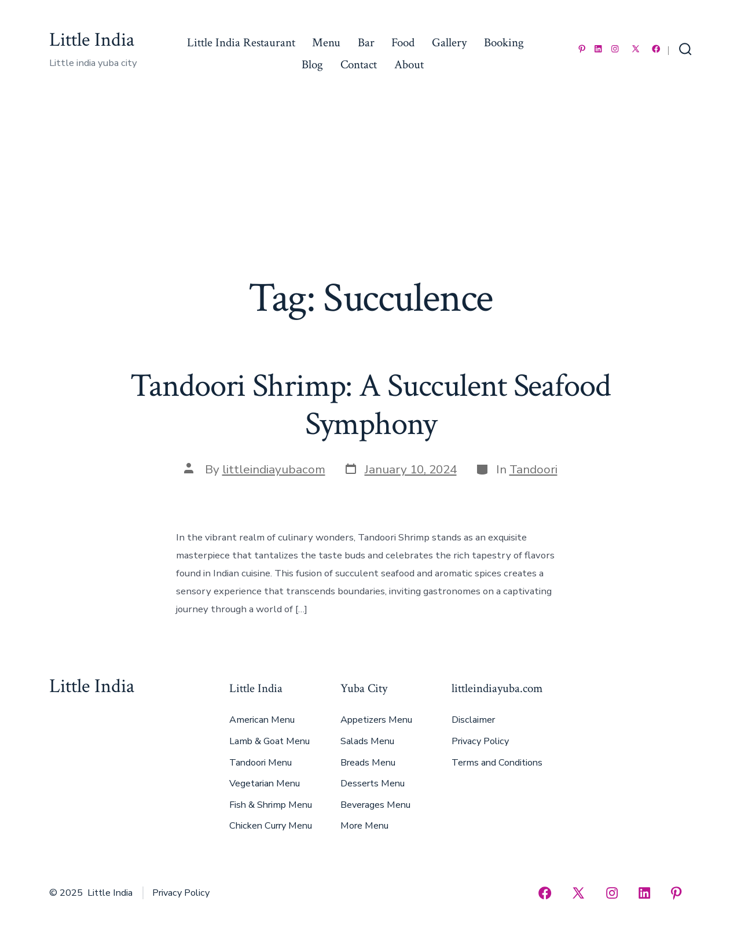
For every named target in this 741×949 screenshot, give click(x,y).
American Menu (262, 719)
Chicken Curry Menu (270, 825)
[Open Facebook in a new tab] (656, 49)
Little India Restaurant (241, 42)
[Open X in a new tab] (636, 49)
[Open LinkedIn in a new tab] (598, 49)
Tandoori (533, 469)
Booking (504, 42)
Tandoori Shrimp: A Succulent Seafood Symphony (370, 405)
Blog (312, 64)
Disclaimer (473, 719)
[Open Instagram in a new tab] (615, 49)
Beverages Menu (375, 805)
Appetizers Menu (376, 719)
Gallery (449, 42)
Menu (326, 42)
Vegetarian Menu (264, 783)
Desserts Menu (372, 783)
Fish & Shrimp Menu (270, 805)
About (409, 64)
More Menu (364, 825)
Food (402, 42)
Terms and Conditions (497, 762)
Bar (366, 42)
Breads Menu (367, 762)
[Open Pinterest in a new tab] (582, 49)
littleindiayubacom (273, 469)
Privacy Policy (480, 741)
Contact (358, 64)
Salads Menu (367, 741)
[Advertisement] (370, 187)
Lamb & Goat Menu (269, 741)
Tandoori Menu (260, 762)
